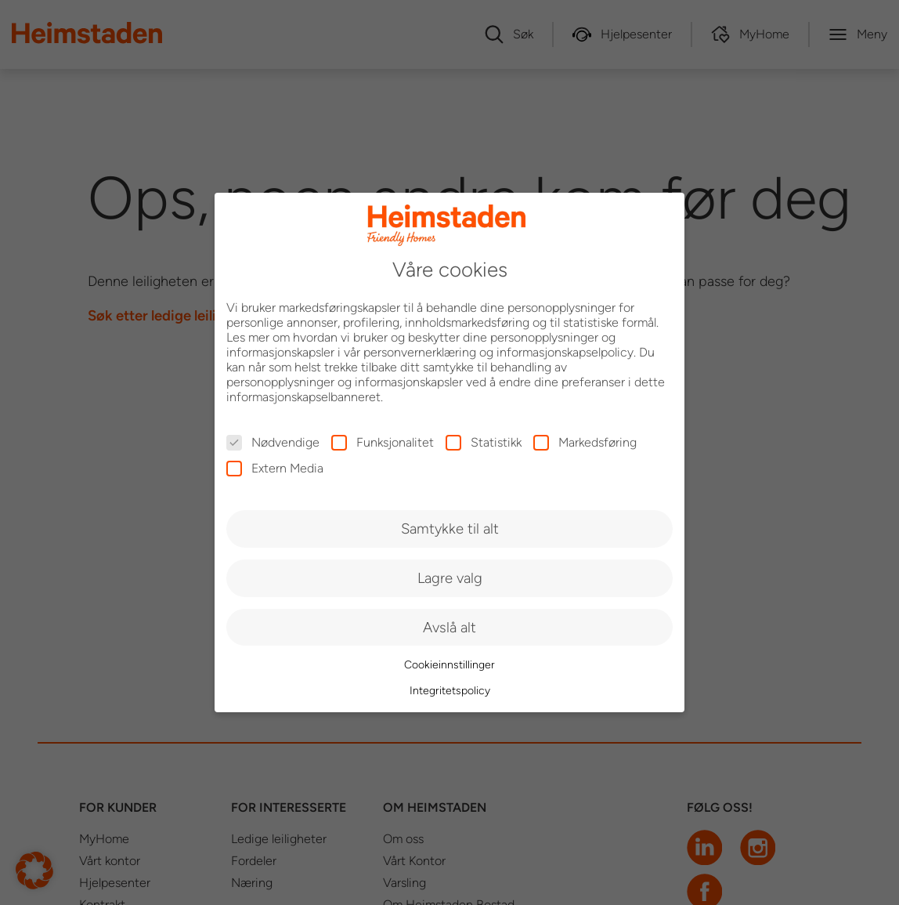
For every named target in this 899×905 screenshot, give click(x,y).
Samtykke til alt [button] (450, 528)
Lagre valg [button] (449, 578)
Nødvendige (273, 442)
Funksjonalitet (382, 442)
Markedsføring (585, 442)
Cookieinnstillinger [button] (449, 665)
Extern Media (274, 468)
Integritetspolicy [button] (450, 690)
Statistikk (484, 442)
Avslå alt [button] (449, 627)
